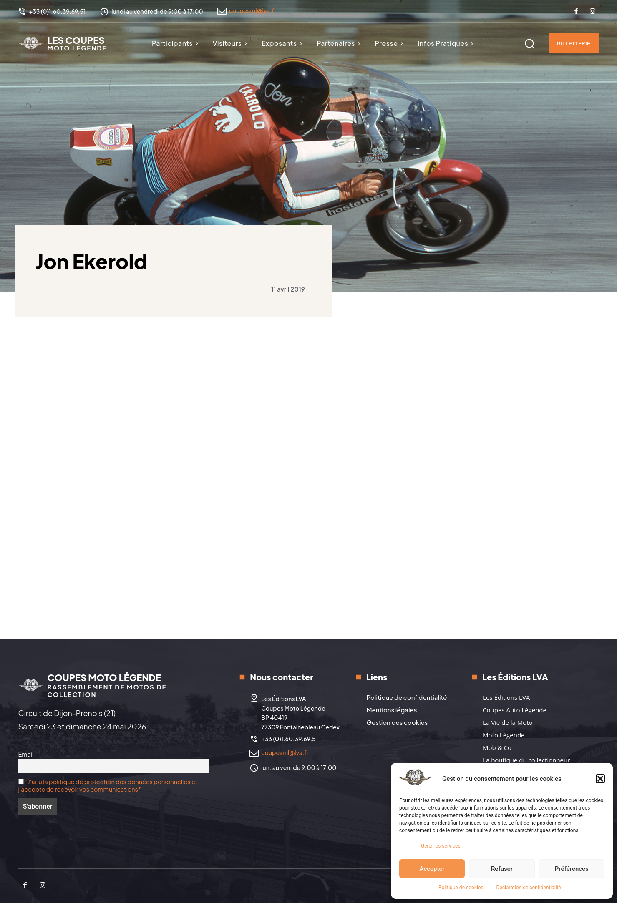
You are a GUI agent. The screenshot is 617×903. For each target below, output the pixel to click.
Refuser (502, 869)
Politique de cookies (460, 887)
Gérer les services (441, 846)
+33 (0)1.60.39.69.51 (289, 738)
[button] (600, 779)
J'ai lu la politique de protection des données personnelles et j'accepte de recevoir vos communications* (108, 785)
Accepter (431, 869)
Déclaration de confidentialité (528, 887)
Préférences (572, 869)
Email (26, 754)
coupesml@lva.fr (252, 10)
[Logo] (62, 43)
